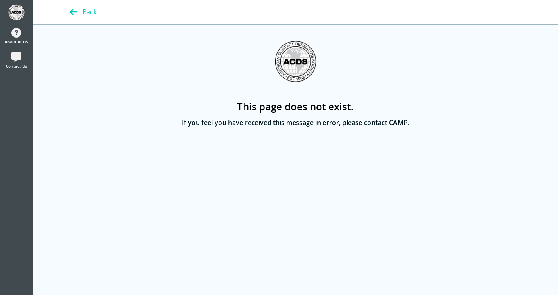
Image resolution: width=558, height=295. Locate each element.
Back (83, 11)
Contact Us (16, 60)
